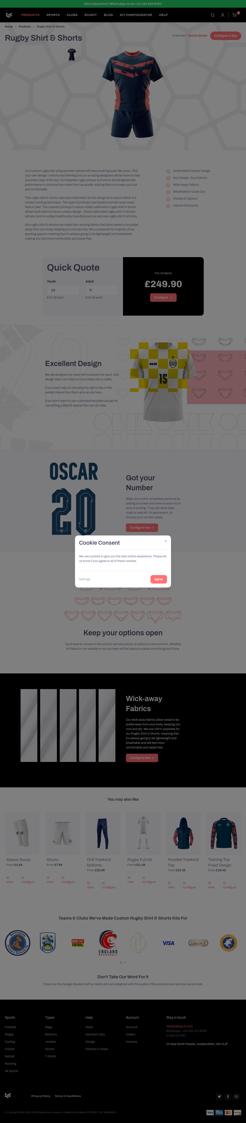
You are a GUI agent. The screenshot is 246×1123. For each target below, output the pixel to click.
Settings (84, 579)
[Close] (165, 541)
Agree (159, 579)
